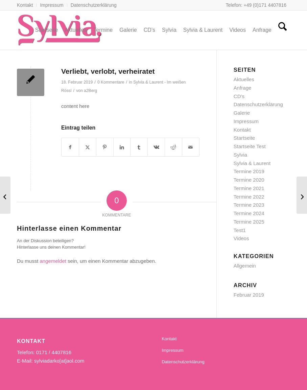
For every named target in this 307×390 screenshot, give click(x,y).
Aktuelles (244, 79)
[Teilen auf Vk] (156, 147)
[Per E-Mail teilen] (190, 147)
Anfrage (243, 88)
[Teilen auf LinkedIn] (122, 147)
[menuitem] (27, 5)
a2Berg (90, 90)
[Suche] (282, 30)
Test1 (240, 230)
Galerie (242, 113)
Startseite (244, 138)
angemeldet (53, 261)
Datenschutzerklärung (94, 5)
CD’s (239, 96)
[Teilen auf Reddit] (173, 147)
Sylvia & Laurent (252, 163)
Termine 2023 (249, 205)
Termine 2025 (249, 222)
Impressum (51, 5)
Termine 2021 (249, 188)
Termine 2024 (249, 213)
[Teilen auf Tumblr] (139, 147)
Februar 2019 (249, 295)
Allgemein (245, 266)
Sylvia (240, 155)
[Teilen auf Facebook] (70, 147)
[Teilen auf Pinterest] (104, 147)
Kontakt (25, 5)
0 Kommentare (110, 82)
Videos (241, 238)
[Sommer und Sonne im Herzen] (5, 195)
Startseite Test (250, 146)
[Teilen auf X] (87, 147)
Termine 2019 (249, 171)
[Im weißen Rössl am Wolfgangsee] (302, 195)
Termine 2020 (249, 180)
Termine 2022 (249, 197)
